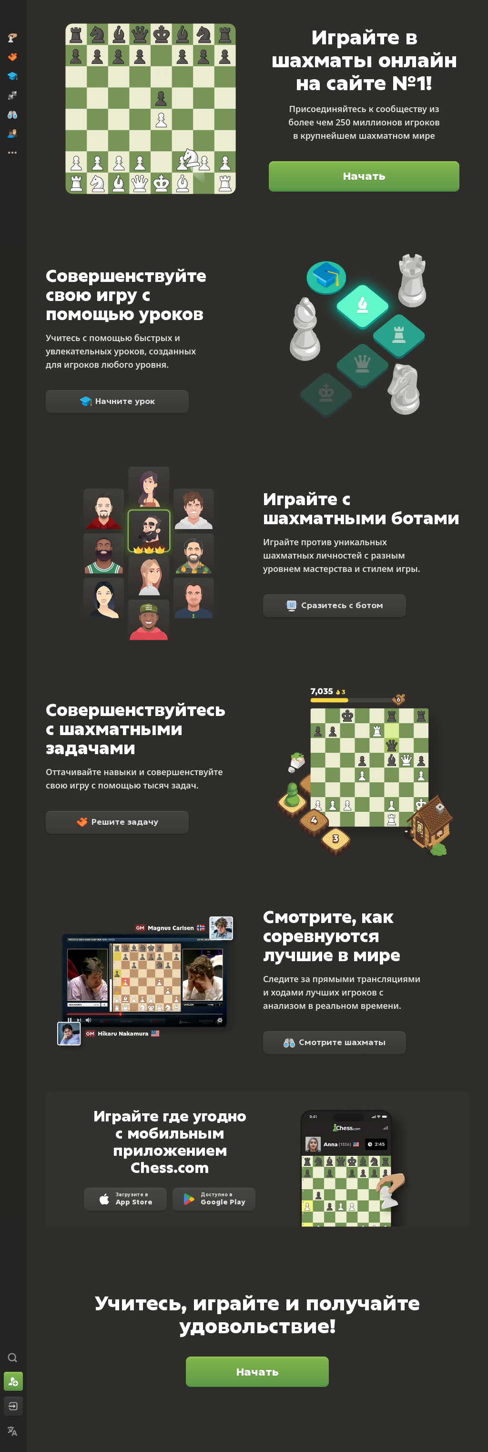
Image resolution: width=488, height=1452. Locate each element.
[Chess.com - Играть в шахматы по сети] (13, 16)
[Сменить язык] (13, 1431)
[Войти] (13, 1406)
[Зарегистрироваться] (13, 1381)
